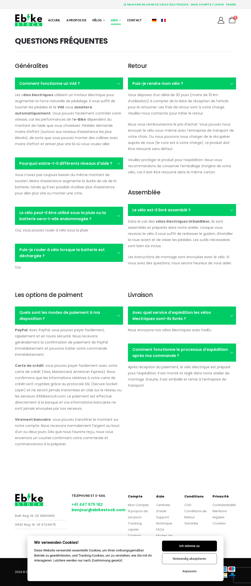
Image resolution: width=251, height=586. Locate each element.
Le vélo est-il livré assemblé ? (161, 210)
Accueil (54, 20)
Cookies (219, 523)
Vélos (97, 20)
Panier (231, 4)
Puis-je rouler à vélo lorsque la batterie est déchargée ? (62, 252)
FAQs (160, 529)
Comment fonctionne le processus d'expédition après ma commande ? (180, 352)
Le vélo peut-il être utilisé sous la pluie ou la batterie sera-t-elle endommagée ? (62, 215)
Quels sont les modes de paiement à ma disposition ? (59, 315)
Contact (134, 20)
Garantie (191, 523)
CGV (187, 505)
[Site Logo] (28, 20)
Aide (114, 20)
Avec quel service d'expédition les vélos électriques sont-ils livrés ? (171, 315)
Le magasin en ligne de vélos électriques (156, 4)
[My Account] (221, 20)
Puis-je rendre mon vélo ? (157, 83)
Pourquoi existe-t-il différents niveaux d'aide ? (65, 163)
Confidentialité (224, 505)
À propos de (138, 511)
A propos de (76, 20)
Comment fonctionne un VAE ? (49, 83)
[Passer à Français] (163, 20)
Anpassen (189, 571)
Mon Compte (138, 505)
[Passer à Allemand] (154, 20)
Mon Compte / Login (207, 4)
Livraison (135, 517)
